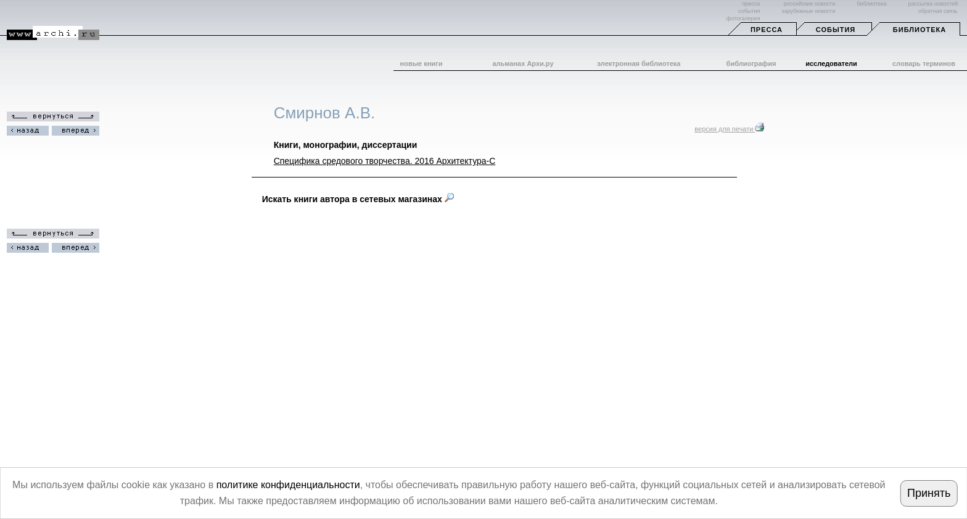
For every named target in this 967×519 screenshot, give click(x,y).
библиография (751, 63)
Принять (928, 493)
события (749, 11)
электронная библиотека (638, 63)
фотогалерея (743, 18)
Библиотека (919, 29)
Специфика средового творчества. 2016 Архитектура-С (385, 161)
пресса (751, 4)
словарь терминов (923, 63)
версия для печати (729, 129)
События (835, 29)
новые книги (421, 63)
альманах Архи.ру (522, 63)
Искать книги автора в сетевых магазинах (358, 199)
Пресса (767, 29)
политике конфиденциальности (288, 485)
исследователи (831, 63)
